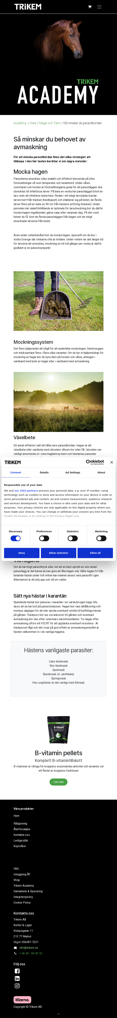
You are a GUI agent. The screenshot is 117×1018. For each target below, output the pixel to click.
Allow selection (58, 553)
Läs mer (59, 782)
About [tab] (101, 472)
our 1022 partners (26, 490)
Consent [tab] (15, 472)
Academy (20, 123)
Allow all (95, 553)
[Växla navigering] (99, 6)
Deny (22, 553)
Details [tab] (44, 472)
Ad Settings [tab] (72, 472)
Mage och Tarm (50, 123)
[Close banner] (111, 462)
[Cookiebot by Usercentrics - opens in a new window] (88, 462)
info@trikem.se (28, 947)
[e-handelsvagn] (89, 6)
